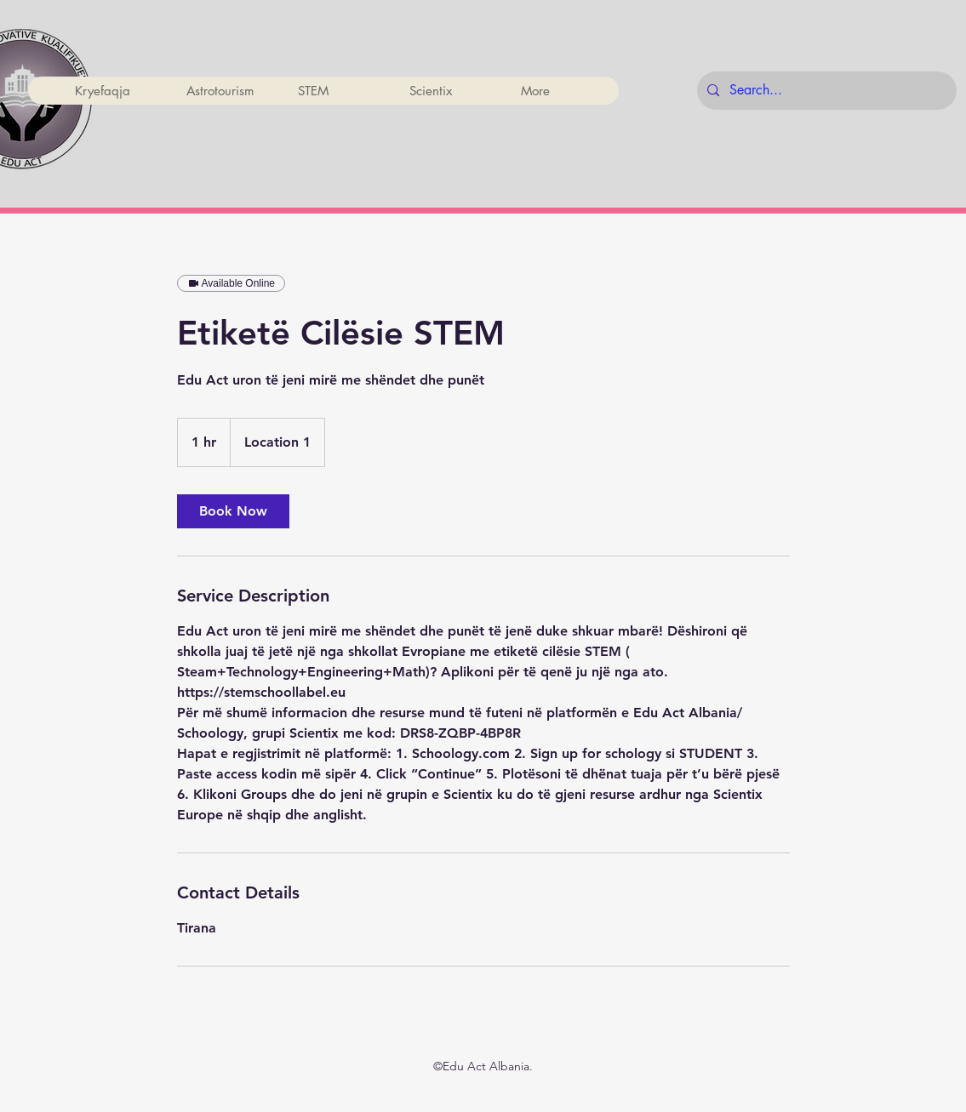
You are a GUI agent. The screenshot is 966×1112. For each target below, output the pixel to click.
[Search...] (825, 90)
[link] (233, 511)
